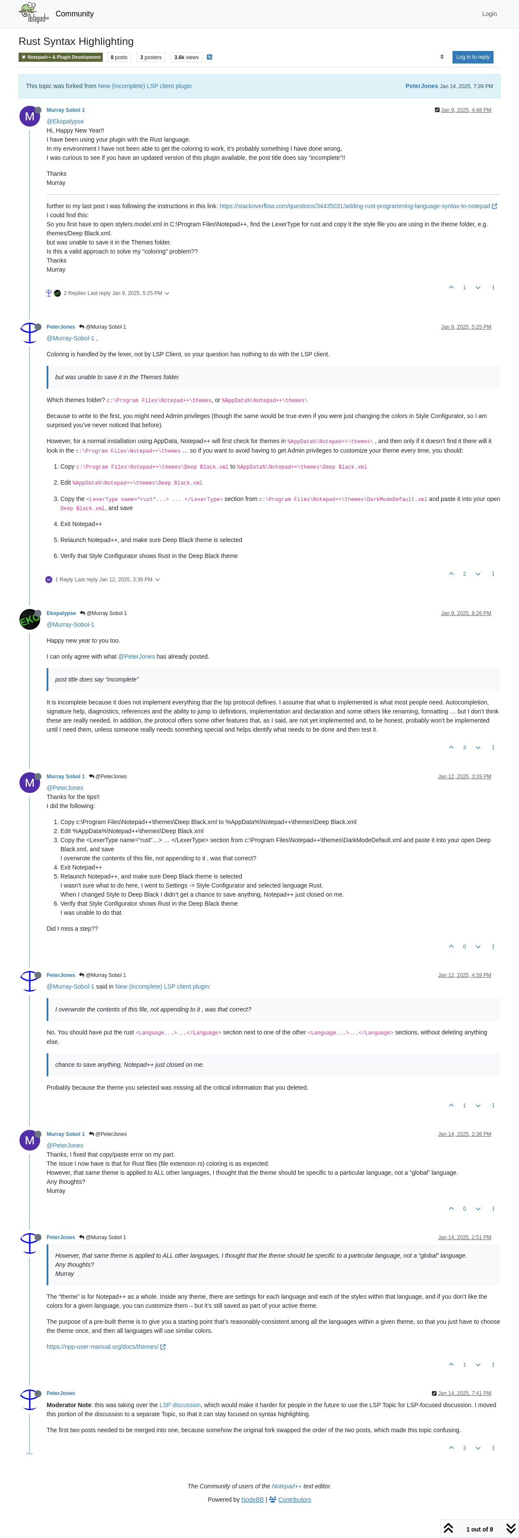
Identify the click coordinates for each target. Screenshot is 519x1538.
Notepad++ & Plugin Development (61, 57)
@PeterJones (136, 656)
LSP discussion (179, 1405)
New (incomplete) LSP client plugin (145, 85)
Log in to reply (473, 57)
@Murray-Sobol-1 (71, 338)
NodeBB (252, 1499)
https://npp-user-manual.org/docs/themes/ (106, 1346)
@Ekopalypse (65, 121)
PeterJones (421, 85)
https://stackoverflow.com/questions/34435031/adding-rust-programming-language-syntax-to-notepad (358, 206)
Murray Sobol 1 (66, 110)
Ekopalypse (61, 613)
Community (75, 14)
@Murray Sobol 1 (102, 327)
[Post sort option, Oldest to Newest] (442, 57)
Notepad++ (287, 1486)
